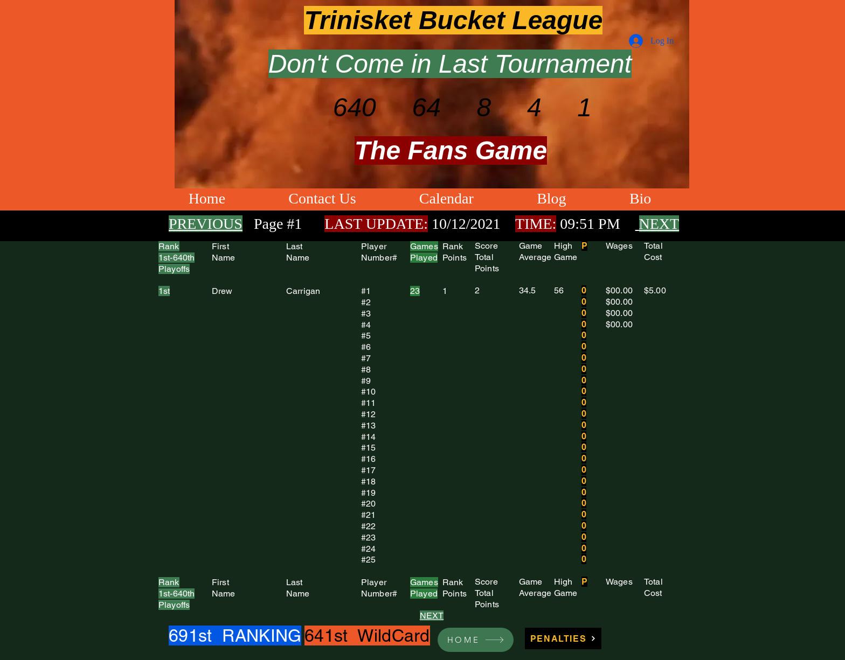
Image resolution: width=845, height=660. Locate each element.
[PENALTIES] (563, 638)
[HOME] (476, 640)
